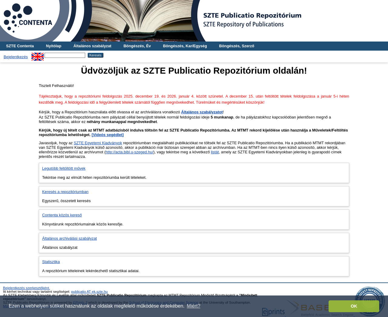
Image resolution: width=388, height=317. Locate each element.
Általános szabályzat (92, 46)
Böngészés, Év (137, 46)
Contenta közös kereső (62, 215)
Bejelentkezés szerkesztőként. (26, 288)
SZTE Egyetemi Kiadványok (98, 143)
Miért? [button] (193, 306)
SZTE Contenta (20, 46)
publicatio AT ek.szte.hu (89, 291)
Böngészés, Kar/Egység (185, 46)
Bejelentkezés (16, 57)
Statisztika (51, 261)
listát (215, 152)
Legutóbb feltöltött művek (63, 168)
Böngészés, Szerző (236, 46)
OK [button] (354, 306)
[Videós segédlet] (108, 134)
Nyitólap (53, 46)
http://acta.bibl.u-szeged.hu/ (129, 152)
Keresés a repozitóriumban (65, 191)
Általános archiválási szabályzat (69, 238)
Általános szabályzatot (201, 112)
